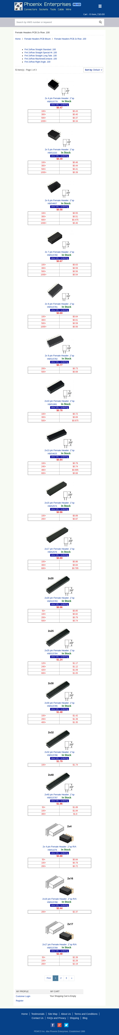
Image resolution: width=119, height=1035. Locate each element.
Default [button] (92, 70)
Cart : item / (94, 14)
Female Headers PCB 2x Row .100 (70, 39)
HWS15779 (52, 101)
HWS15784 (52, 653)
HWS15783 (52, 601)
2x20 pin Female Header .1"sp (59, 598)
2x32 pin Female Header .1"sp (59, 752)
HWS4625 (52, 453)
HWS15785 (52, 706)
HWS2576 (52, 552)
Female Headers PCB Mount (37, 39)
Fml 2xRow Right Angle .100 (37, 62)
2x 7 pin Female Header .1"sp (59, 252)
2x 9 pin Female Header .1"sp (59, 355)
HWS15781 (52, 307)
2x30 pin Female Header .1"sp (59, 703)
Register (20, 1001)
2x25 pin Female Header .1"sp (59, 650)
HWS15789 (52, 948)
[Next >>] (72, 978)
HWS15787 (52, 798)
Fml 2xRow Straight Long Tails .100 (41, 55)
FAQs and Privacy (56, 1018)
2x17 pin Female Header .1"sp (59, 549)
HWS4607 (52, 203)
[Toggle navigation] (100, 6)
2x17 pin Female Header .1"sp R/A (59, 944)
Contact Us (37, 1018)
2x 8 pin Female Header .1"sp (59, 304)
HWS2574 (52, 506)
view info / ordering (59, 104)
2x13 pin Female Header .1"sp (59, 450)
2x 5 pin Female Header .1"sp (59, 149)
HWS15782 (52, 359)
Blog (85, 1018)
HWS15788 (52, 902)
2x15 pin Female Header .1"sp (59, 502)
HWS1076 (52, 850)
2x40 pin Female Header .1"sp (59, 794)
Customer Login (23, 996)
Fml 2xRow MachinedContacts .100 (41, 59)
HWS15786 (52, 755)
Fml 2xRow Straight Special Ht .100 (41, 52)
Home (18, 39)
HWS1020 (52, 153)
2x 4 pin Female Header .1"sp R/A (59, 846)
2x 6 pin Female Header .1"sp (59, 200)
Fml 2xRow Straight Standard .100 (40, 49)
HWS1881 (52, 404)
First (49, 978)
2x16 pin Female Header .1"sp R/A (59, 899)
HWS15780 (52, 255)
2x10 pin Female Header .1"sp (59, 401)
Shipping (74, 1018)
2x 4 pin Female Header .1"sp (59, 98)
